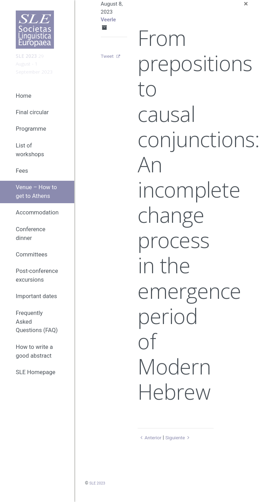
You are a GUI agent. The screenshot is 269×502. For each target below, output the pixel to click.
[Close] (246, 4)
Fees (22, 178)
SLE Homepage (35, 380)
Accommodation (37, 220)
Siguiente (181, 437)
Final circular (32, 120)
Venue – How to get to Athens (36, 199)
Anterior (150, 437)
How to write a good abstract (34, 358)
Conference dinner (30, 241)
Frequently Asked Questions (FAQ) (37, 329)
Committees (31, 262)
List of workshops (30, 157)
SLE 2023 (98, 483)
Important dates (36, 304)
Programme (31, 136)
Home (23, 103)
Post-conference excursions (37, 283)
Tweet (108, 56)
